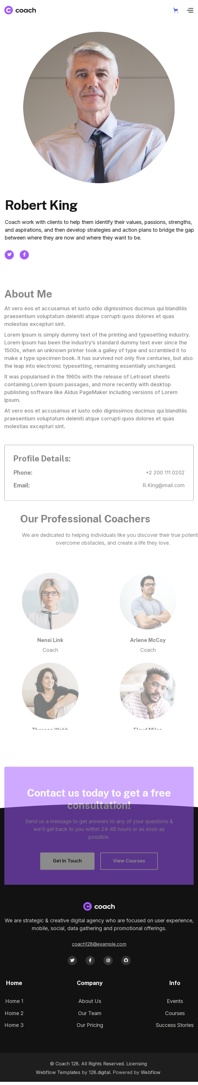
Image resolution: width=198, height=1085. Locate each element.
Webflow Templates (58, 1072)
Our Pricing (90, 1025)
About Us (89, 1001)
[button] (176, 10)
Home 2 (14, 1013)
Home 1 (14, 1001)
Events (175, 1001)
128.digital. (100, 1072)
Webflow (150, 1072)
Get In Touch (67, 869)
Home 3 (14, 1025)
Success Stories (175, 1025)
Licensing (136, 1064)
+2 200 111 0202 (165, 481)
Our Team (89, 1013)
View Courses (129, 869)
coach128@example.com (99, 944)
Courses (175, 1013)
